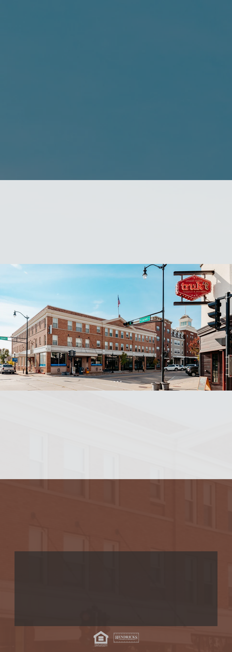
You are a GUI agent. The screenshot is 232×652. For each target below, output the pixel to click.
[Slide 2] (114, 381)
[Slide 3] (120, 381)
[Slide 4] (117, 381)
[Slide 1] (111, 381)
